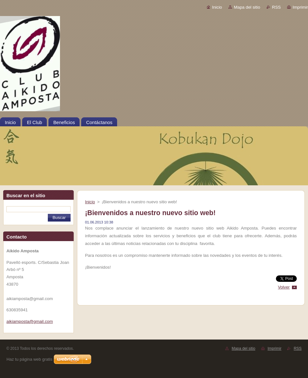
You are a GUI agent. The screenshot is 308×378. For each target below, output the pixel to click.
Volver (284, 287)
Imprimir (300, 7)
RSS (276, 7)
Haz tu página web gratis (29, 359)
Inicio (217, 7)
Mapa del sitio (247, 7)
